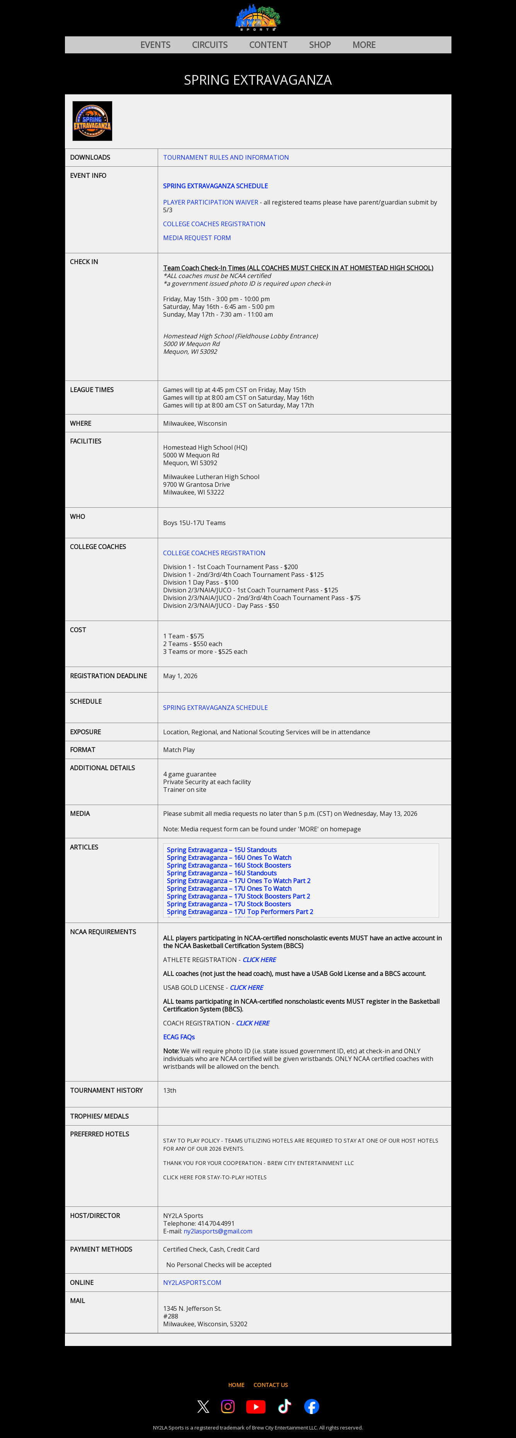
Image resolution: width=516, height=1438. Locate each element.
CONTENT (268, 44)
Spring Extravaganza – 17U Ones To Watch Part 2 (238, 881)
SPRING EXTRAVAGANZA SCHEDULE (215, 707)
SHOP (320, 44)
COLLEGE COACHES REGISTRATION (214, 224)
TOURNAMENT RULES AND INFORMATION (226, 157)
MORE (364, 44)
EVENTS (155, 44)
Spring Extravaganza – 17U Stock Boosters (229, 904)
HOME (236, 1385)
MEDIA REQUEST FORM (197, 238)
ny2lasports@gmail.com (218, 1231)
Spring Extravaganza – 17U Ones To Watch (229, 888)
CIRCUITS (210, 44)
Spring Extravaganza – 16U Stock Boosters (229, 865)
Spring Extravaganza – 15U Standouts (222, 850)
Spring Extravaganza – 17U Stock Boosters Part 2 (238, 896)
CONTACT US (271, 1385)
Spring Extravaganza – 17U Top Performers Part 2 (240, 911)
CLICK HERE (259, 959)
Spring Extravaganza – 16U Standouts (222, 873)
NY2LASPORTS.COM (192, 1282)
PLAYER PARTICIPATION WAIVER (210, 202)
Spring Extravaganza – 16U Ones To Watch (229, 857)
